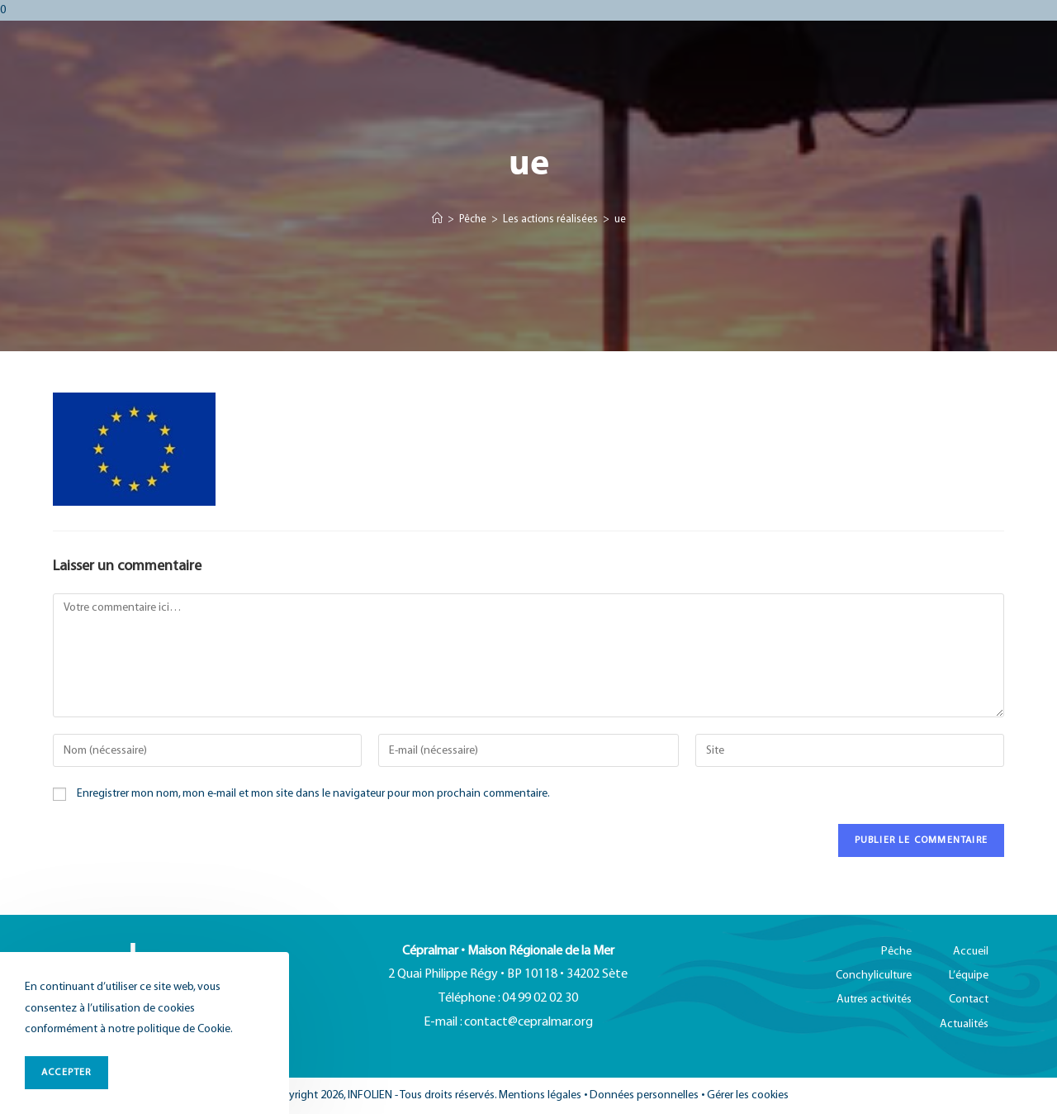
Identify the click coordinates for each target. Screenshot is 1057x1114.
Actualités (964, 1024)
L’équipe (968, 975)
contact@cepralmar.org (528, 1022)
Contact (968, 999)
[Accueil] (437, 220)
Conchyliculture (874, 975)
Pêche (896, 951)
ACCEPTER (66, 1072)
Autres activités (874, 999)
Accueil (970, 951)
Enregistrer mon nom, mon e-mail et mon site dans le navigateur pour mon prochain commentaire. (313, 793)
